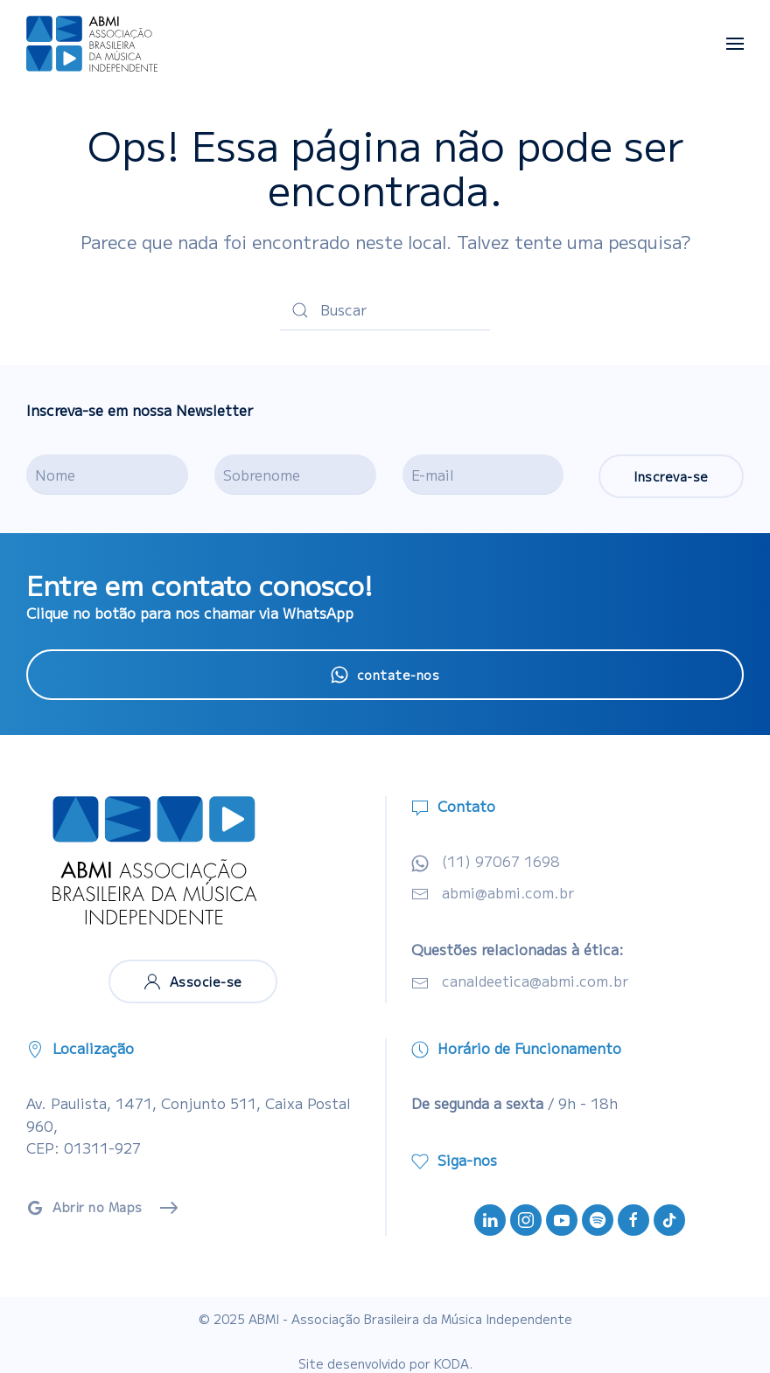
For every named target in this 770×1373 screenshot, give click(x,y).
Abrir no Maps (84, 1207)
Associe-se (193, 981)
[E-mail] (483, 474)
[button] (735, 43)
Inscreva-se (671, 476)
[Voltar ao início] (92, 43)
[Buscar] (385, 310)
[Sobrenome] (295, 474)
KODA (451, 1363)
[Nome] (107, 474)
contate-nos (385, 674)
